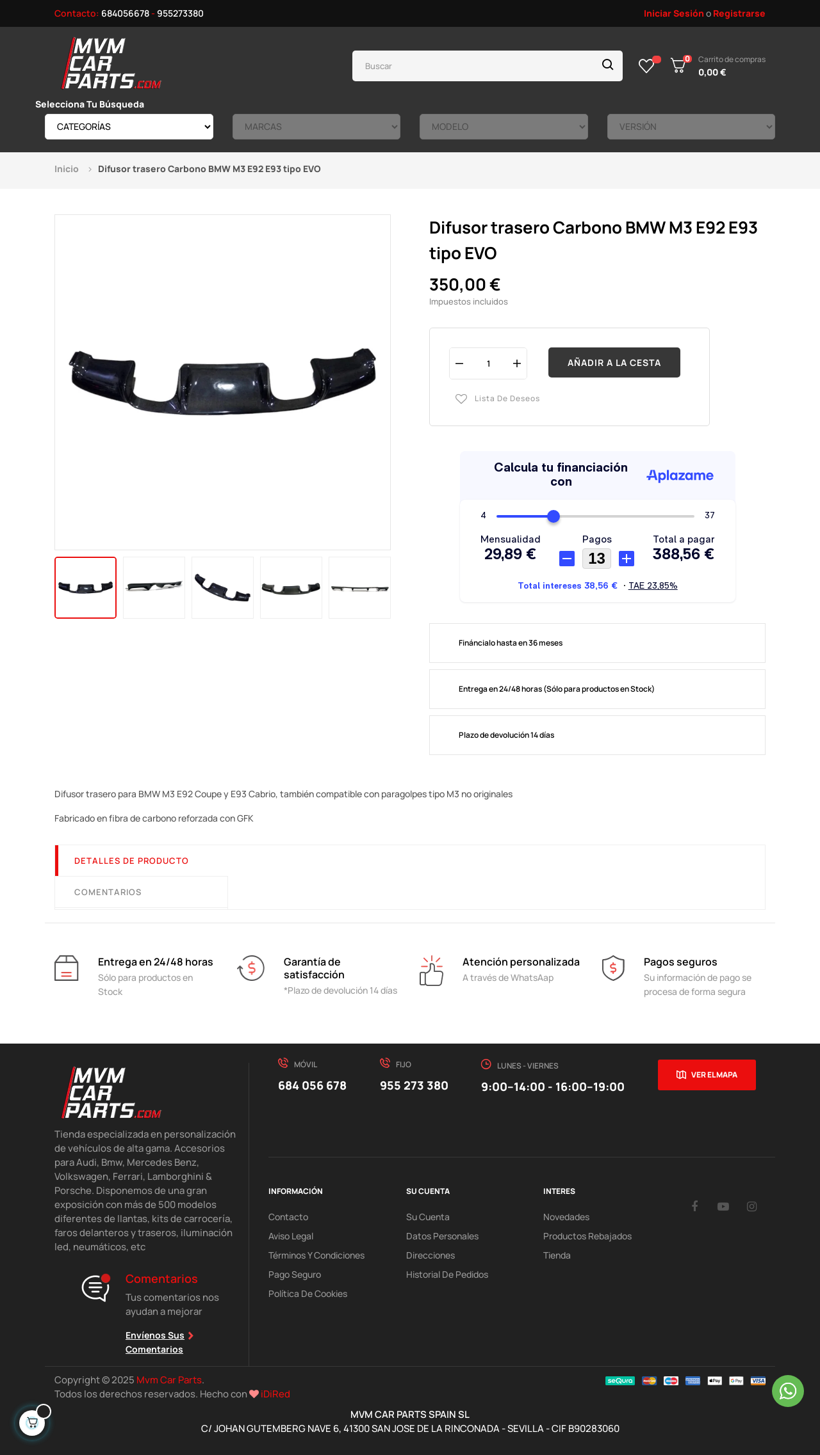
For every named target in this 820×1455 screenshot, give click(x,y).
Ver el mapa (714, 1074)
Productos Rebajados (587, 1236)
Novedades (566, 1217)
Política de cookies (307, 1293)
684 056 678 (312, 1085)
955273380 (180, 13)
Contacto (288, 1217)
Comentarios (108, 892)
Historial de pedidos (447, 1274)
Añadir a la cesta (614, 362)
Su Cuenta (428, 1217)
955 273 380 (414, 1085)
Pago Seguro (294, 1274)
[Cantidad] (488, 363)
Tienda (557, 1255)
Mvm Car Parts (169, 1380)
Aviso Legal (290, 1236)
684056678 (125, 13)
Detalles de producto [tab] (131, 860)
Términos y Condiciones (316, 1255)
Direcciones (430, 1255)
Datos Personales (442, 1236)
